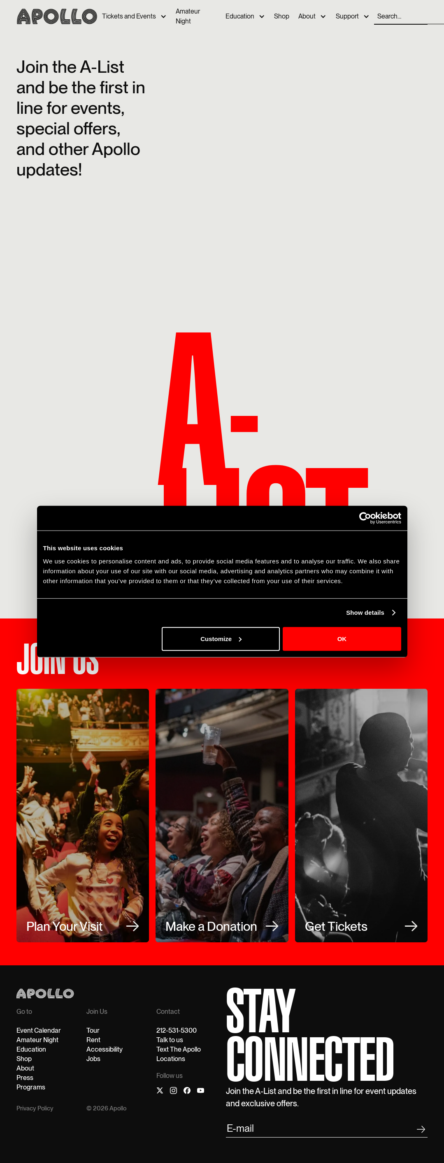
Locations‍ (170, 1059)
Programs (30, 1087)
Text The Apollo (178, 1049)
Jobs (93, 1059)
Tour (93, 1030)
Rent (93, 1040)
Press (24, 1078)
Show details (365, 612)
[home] (57, 16)
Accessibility (104, 1049)
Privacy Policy (34, 1108)
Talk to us (169, 1040)
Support (347, 16)
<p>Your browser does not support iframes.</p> (293, 180)
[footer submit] (421, 1130)
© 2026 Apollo (106, 1108)
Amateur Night (188, 16)
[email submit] (327, 1130)
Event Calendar (38, 1030)
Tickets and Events (129, 16)
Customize (221, 638)
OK (342, 638)
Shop (281, 16)
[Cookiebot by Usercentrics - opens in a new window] (365, 518)
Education (239, 16)
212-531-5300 (176, 1030)
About (307, 16)
